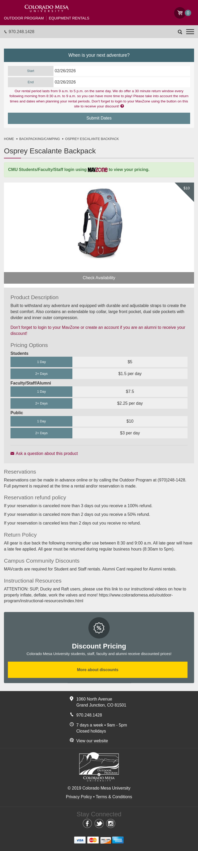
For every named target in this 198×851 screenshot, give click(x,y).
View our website (92, 741)
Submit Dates (98, 118)
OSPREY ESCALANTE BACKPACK (92, 139)
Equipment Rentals (46, 18)
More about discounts (98, 670)
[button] (190, 31)
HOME (9, 139)
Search (180, 32)
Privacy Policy (79, 797)
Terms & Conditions (114, 797)
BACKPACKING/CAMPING (39, 139)
